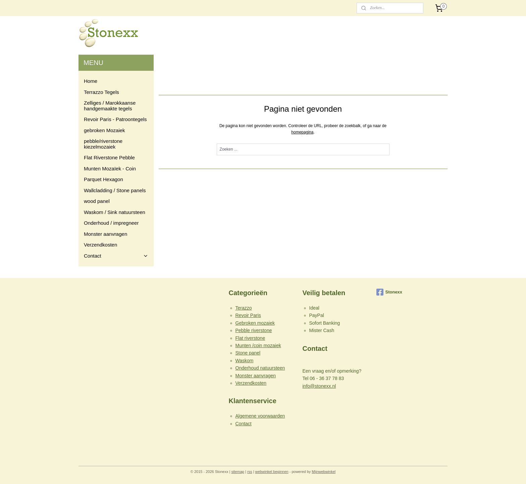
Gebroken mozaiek (255, 323)
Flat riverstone (250, 338)
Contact (116, 256)
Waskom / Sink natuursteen (114, 212)
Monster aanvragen (105, 234)
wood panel (97, 201)
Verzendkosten (100, 245)
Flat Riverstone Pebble (109, 157)
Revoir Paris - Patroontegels (115, 119)
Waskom (244, 360)
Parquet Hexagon (103, 179)
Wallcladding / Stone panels (115, 190)
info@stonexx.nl (319, 386)
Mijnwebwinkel (323, 472)
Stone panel (248, 353)
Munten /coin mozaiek (258, 345)
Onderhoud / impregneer (111, 223)
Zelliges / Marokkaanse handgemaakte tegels (110, 105)
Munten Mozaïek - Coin (110, 168)
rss (249, 472)
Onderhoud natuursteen (260, 368)
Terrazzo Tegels (101, 92)
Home (90, 81)
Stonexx (389, 292)
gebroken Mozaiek (104, 130)
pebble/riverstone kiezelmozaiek (103, 144)
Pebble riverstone (253, 330)
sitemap (237, 472)
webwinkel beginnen (271, 472)
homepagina (303, 132)
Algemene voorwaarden (260, 416)
